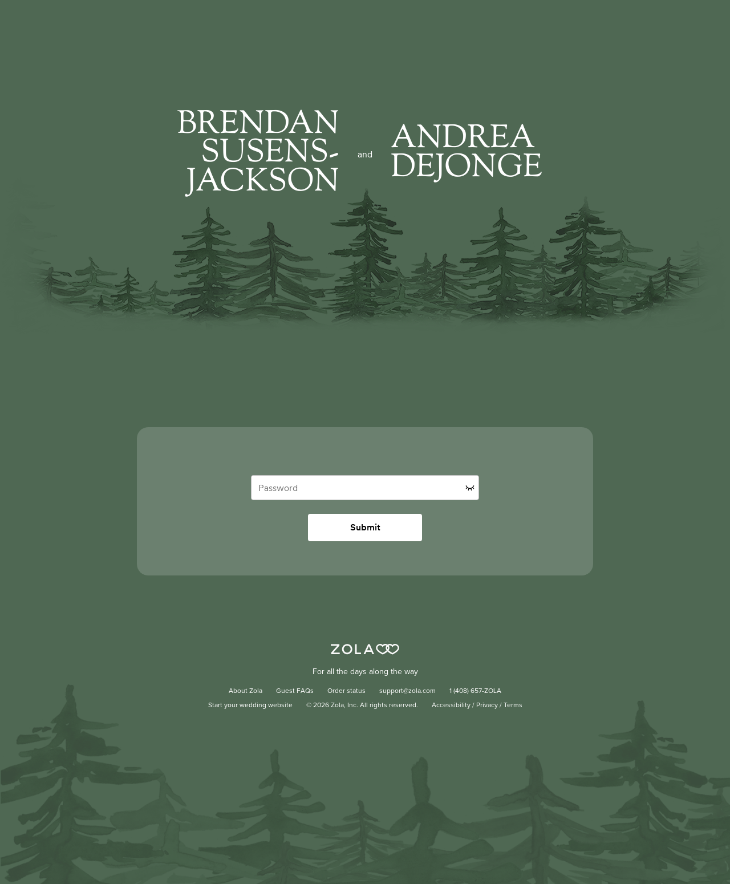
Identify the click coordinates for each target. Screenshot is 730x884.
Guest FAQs (295, 691)
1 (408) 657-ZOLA (475, 691)
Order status (346, 691)
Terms (513, 705)
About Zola (245, 691)
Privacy (487, 705)
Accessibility (451, 705)
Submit (365, 527)
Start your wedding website (250, 705)
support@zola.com (407, 691)
